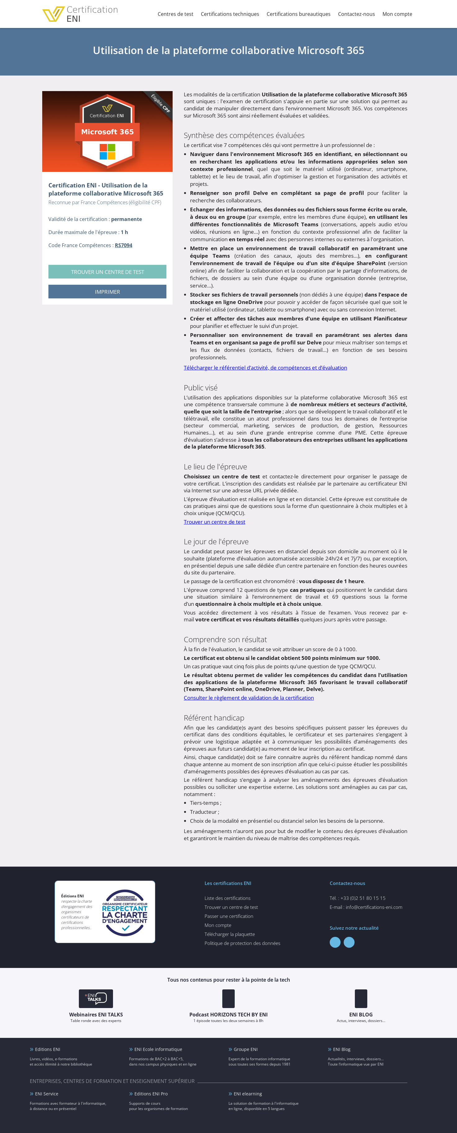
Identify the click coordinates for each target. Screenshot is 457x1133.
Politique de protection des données (242, 943)
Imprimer (107, 291)
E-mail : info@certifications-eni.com (366, 907)
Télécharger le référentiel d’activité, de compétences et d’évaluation (265, 367)
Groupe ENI (246, 1049)
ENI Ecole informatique (158, 1049)
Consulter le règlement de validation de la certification (249, 697)
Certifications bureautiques (299, 14)
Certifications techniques (230, 14)
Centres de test (175, 14)
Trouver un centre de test (107, 271)
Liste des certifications (228, 898)
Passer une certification (229, 916)
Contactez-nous (356, 14)
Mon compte (397, 14)
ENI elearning (248, 1094)
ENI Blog (342, 1049)
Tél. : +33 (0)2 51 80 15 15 (358, 898)
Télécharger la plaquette (230, 934)
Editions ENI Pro (151, 1094)
